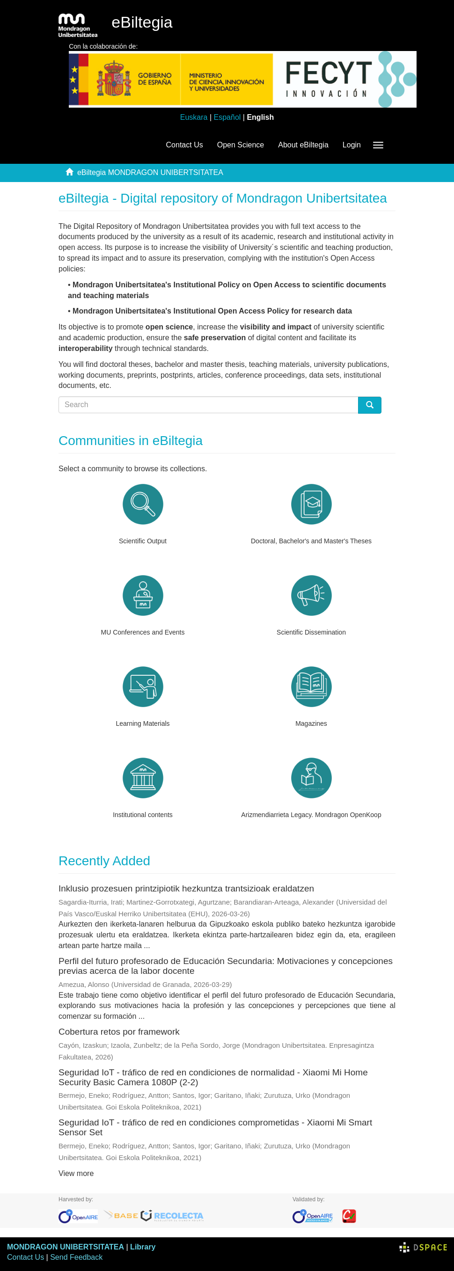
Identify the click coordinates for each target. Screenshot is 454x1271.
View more (76, 1173)
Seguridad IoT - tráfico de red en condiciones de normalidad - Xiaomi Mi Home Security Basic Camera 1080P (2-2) (213, 1077)
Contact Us (184, 145)
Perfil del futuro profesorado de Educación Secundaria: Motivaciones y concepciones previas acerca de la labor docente (226, 966)
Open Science (240, 145)
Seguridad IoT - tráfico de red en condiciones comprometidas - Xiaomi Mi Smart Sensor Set (215, 1127)
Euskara (194, 117)
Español (227, 117)
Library (142, 1247)
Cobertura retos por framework (119, 1032)
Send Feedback (76, 1257)
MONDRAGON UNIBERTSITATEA (65, 1247)
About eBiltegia (303, 145)
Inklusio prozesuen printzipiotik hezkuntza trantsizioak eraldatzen (186, 888)
